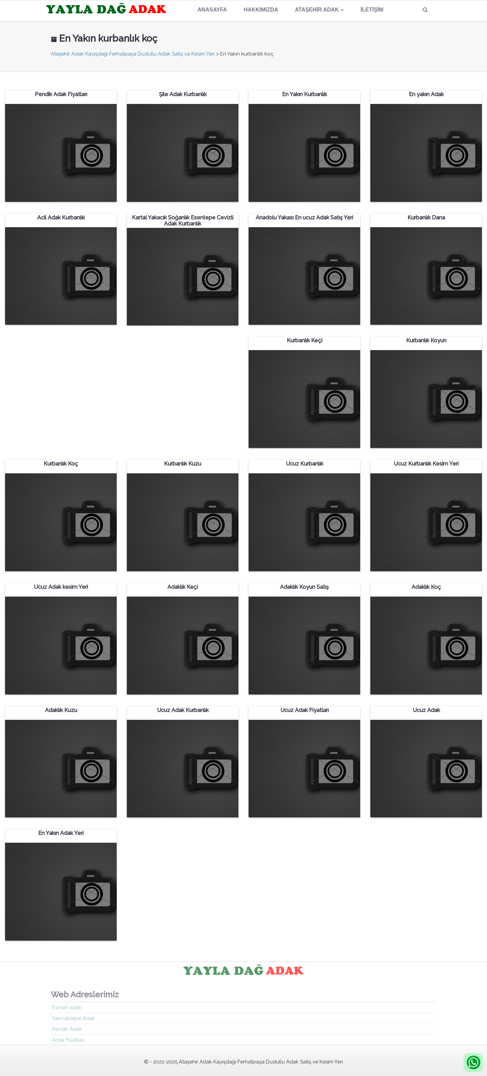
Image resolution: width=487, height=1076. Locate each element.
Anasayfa (212, 10)
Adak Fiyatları (68, 1042)
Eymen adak (67, 1010)
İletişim (372, 10)
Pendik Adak (67, 1031)
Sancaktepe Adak (73, 1020)
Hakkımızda (261, 10)
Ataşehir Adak (319, 10)
